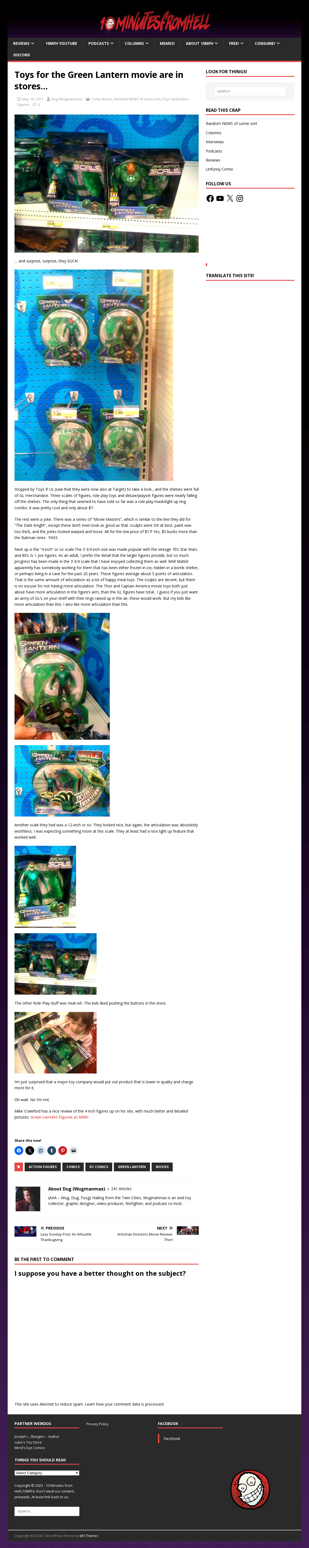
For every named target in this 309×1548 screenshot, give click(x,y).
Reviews (21, 43)
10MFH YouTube (61, 43)
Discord (21, 54)
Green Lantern (132, 1166)
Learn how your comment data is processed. (124, 1404)
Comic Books (101, 98)
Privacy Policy (97, 1423)
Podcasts (98, 43)
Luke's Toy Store (28, 1442)
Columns (134, 43)
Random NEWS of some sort (137, 98)
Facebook (168, 1423)
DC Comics (98, 1166)
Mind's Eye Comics (30, 1447)
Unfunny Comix (219, 169)
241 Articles (121, 1188)
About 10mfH (199, 43)
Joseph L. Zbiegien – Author (37, 1436)
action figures (43, 1166)
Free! (234, 43)
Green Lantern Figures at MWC (59, 1117)
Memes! (167, 43)
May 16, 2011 (32, 98)
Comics (73, 1166)
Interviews (215, 141)
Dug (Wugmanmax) (66, 98)
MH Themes (89, 1536)
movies (162, 1166)
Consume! (265, 43)
